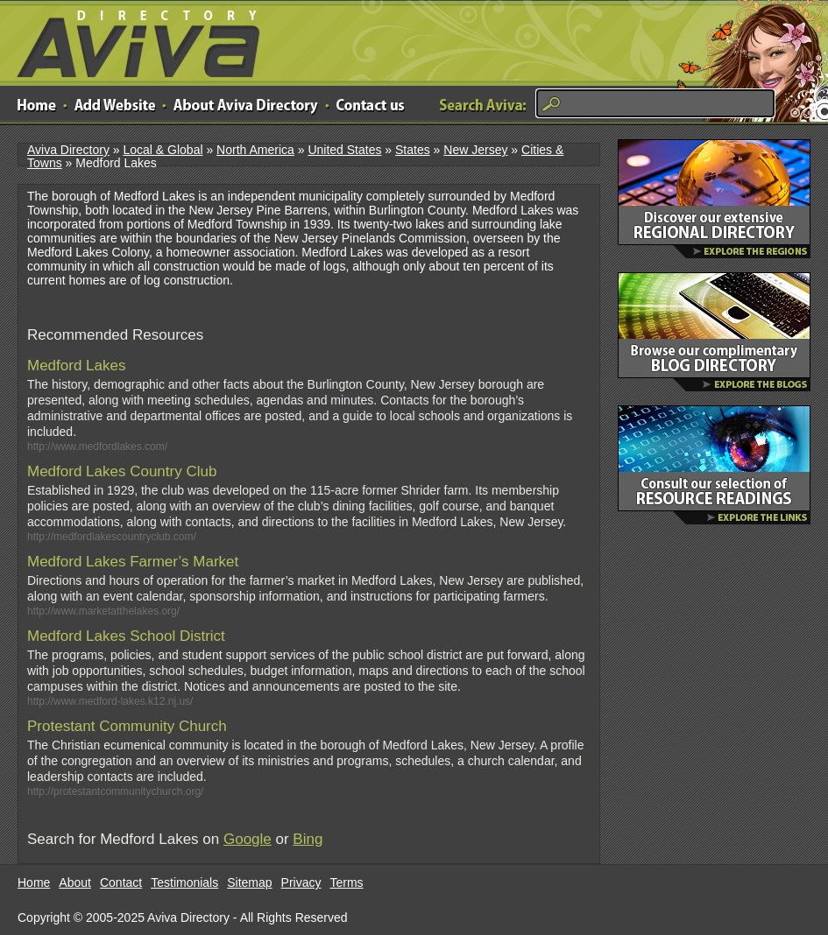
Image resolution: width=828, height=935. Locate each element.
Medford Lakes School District (126, 636)
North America (255, 150)
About (75, 882)
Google (247, 839)
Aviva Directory (131, 40)
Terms (347, 882)
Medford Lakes (76, 365)
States (412, 150)
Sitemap (249, 882)
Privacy (301, 882)
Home (34, 882)
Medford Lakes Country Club (121, 471)
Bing (307, 839)
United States (344, 150)
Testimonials (184, 882)
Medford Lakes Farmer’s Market (132, 561)
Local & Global (162, 150)
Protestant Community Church (127, 726)
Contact (121, 882)
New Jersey (475, 150)
